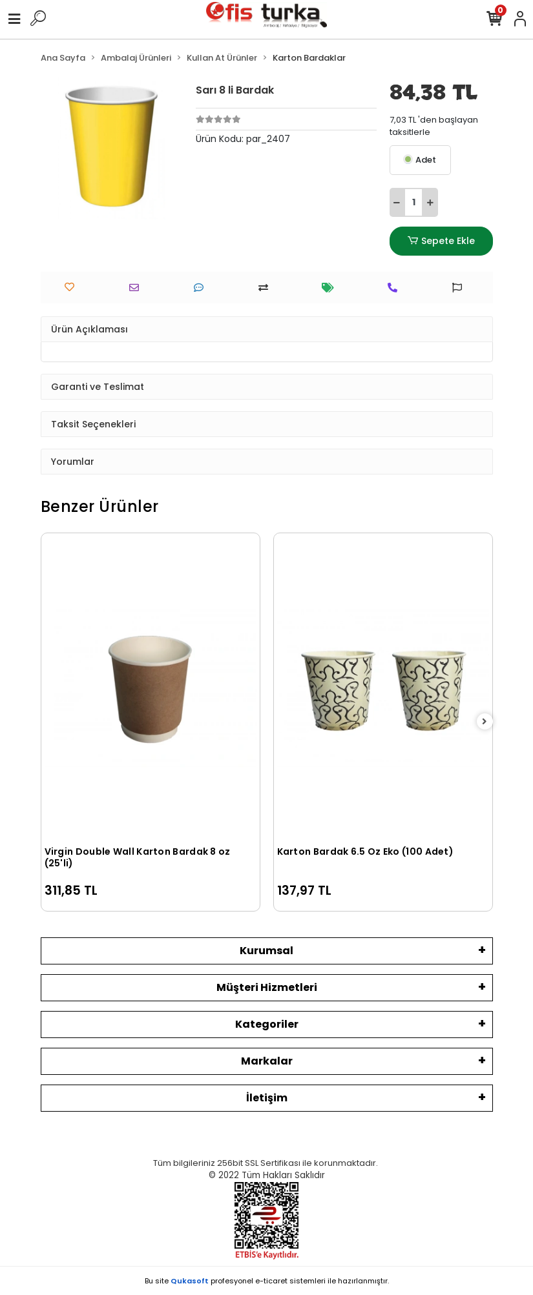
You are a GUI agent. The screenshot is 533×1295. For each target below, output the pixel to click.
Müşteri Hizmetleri (266, 987)
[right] (485, 722)
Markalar (267, 1061)
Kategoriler (266, 1024)
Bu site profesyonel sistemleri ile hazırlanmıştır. (267, 1281)
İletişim (266, 1097)
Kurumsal (266, 950)
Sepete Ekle (440, 241)
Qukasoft (190, 1281)
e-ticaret (271, 1281)
